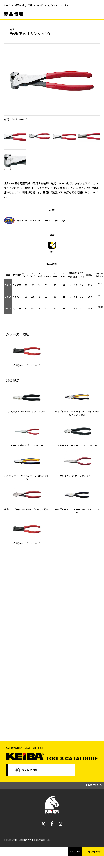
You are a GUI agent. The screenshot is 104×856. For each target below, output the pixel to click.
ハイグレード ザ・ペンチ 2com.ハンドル (27, 476)
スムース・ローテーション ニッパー (77, 443)
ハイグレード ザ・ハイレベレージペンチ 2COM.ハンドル (78, 411)
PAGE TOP (92, 785)
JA (78, 851)
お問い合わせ (93, 851)
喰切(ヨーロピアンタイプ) (27, 541)
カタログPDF (26, 770)
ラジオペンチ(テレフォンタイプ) (77, 474)
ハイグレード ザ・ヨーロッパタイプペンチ (77, 509)
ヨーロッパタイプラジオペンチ (27, 443)
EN (72, 851)
